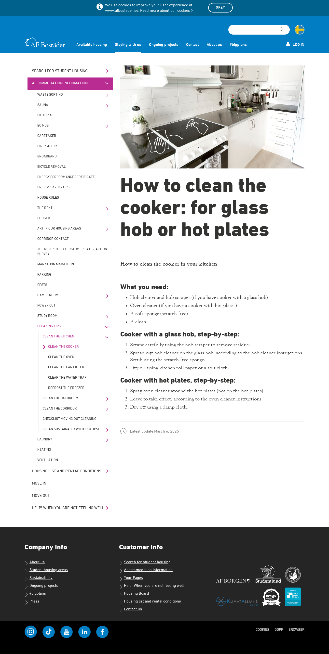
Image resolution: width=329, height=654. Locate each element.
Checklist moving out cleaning (69, 419)
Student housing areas (46, 570)
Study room (47, 316)
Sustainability (39, 578)
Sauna (42, 105)
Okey (220, 7)
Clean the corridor (60, 408)
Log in (295, 44)
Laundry (44, 439)
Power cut (46, 305)
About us (214, 45)
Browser (296, 629)
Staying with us (128, 45)
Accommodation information (60, 83)
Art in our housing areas (59, 228)
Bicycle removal (51, 166)
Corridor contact (53, 239)
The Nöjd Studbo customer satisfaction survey (72, 251)
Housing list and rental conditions (66, 471)
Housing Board (134, 594)
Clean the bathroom (60, 398)
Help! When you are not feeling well (68, 508)
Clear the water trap (67, 377)
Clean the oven (61, 357)
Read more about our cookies (165, 11)
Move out (41, 496)
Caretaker (46, 136)
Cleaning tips (49, 326)
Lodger (43, 218)
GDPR (278, 629)
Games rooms (48, 295)
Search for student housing (60, 71)
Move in (39, 484)
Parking (44, 274)
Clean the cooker (63, 346)
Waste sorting (50, 94)
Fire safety (47, 146)
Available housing (91, 45)
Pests (42, 285)
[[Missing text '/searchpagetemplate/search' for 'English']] (282, 27)
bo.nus (43, 125)
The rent (45, 208)
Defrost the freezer (66, 388)
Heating (44, 449)
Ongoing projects (163, 45)
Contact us (130, 609)
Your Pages (131, 578)
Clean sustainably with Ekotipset (72, 429)
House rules (48, 197)
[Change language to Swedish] (299, 30)
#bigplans (238, 45)
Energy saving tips (53, 187)
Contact (192, 45)
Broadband (47, 156)
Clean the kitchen (58, 336)
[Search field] (259, 30)
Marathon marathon (55, 264)
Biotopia (44, 115)
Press (32, 602)
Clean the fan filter (66, 367)
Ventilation (47, 460)
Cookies (262, 629)
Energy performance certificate (66, 177)
